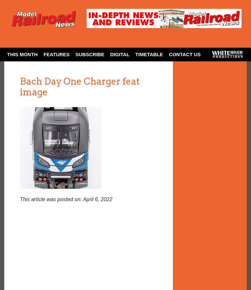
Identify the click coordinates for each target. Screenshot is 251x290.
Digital (119, 54)
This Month (22, 54)
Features (56, 54)
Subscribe (89, 54)
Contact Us (185, 54)
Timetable (149, 54)
